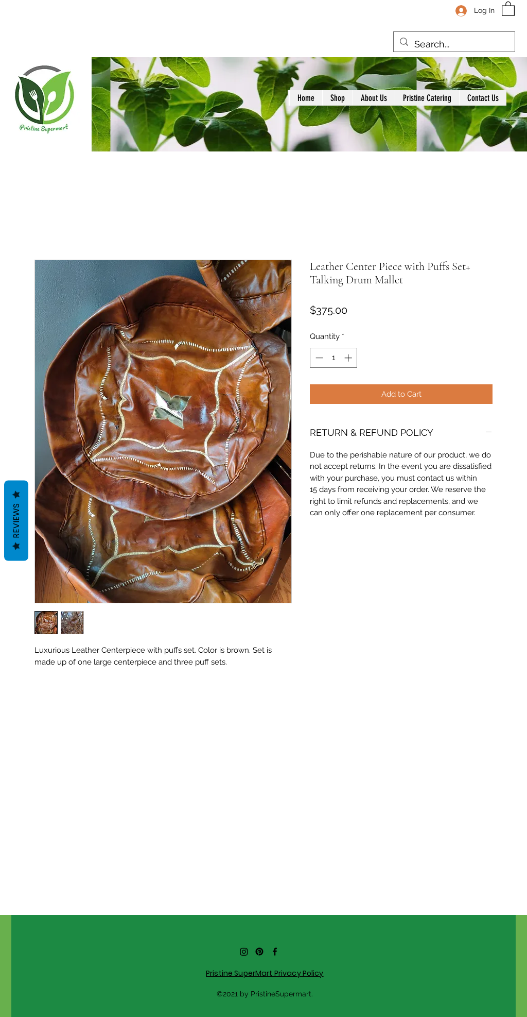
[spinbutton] (333, 357)
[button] (508, 8)
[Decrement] (318, 357)
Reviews (16, 521)
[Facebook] (275, 951)
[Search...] (453, 44)
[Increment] (349, 357)
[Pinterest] (259, 951)
